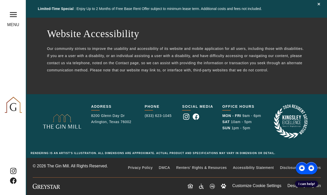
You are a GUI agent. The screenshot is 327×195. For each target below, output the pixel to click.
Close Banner (319, 4)
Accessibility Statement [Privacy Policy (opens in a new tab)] (253, 168)
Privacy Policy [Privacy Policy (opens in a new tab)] (140, 168)
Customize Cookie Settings (256, 186)
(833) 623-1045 (158, 116)
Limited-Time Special (56, 9)
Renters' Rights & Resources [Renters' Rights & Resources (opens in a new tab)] (201, 168)
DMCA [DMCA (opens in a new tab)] (164, 168)
